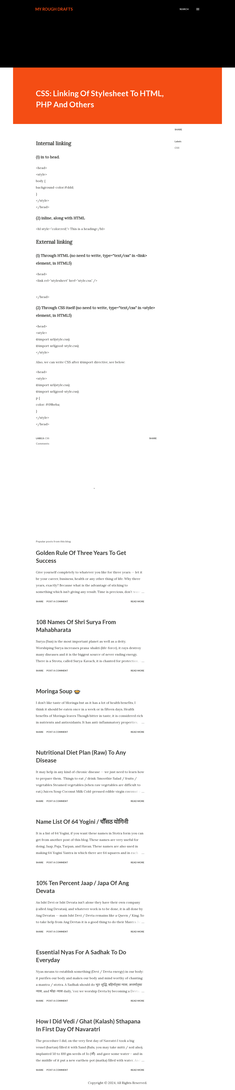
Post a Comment (57, 601)
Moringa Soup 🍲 (58, 691)
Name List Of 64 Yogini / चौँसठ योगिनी (82, 821)
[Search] (184, 9)
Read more (137, 601)
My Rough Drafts (54, 9)
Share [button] (178, 129)
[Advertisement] (117, 43)
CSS (177, 147)
